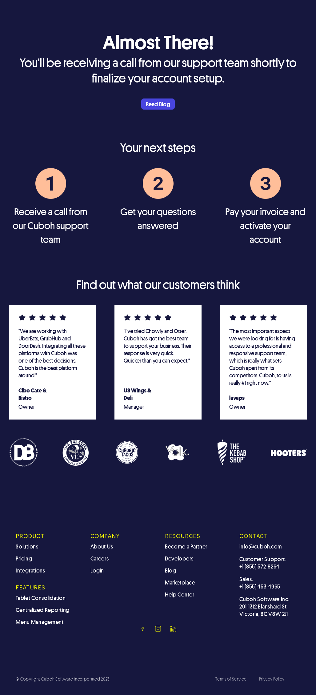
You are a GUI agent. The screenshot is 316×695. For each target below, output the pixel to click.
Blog (170, 570)
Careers (99, 558)
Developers (179, 558)
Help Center (179, 594)
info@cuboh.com (260, 546)
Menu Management (40, 621)
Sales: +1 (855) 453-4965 (259, 582)
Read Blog (158, 104)
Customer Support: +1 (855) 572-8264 (262, 562)
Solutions (27, 546)
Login (97, 570)
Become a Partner (186, 546)
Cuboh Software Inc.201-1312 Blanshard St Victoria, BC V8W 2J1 (264, 606)
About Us (101, 546)
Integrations (30, 570)
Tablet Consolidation (41, 597)
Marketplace (180, 582)
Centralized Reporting (43, 609)
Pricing (24, 558)
